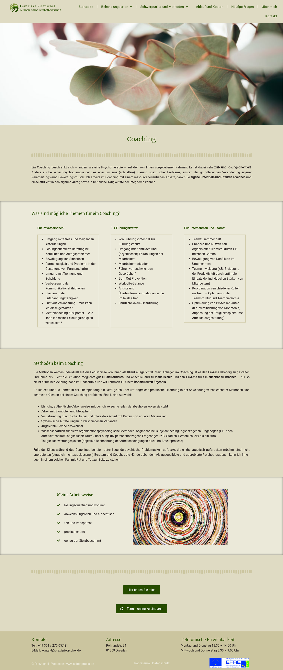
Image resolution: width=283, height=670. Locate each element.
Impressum (142, 663)
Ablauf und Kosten (209, 7)
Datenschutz (161, 663)
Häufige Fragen (242, 7)
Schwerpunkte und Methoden (164, 6)
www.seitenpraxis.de (79, 664)
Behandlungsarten (116, 6)
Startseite (86, 7)
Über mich (269, 7)
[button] (8, 661)
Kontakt (271, 16)
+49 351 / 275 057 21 (53, 645)
